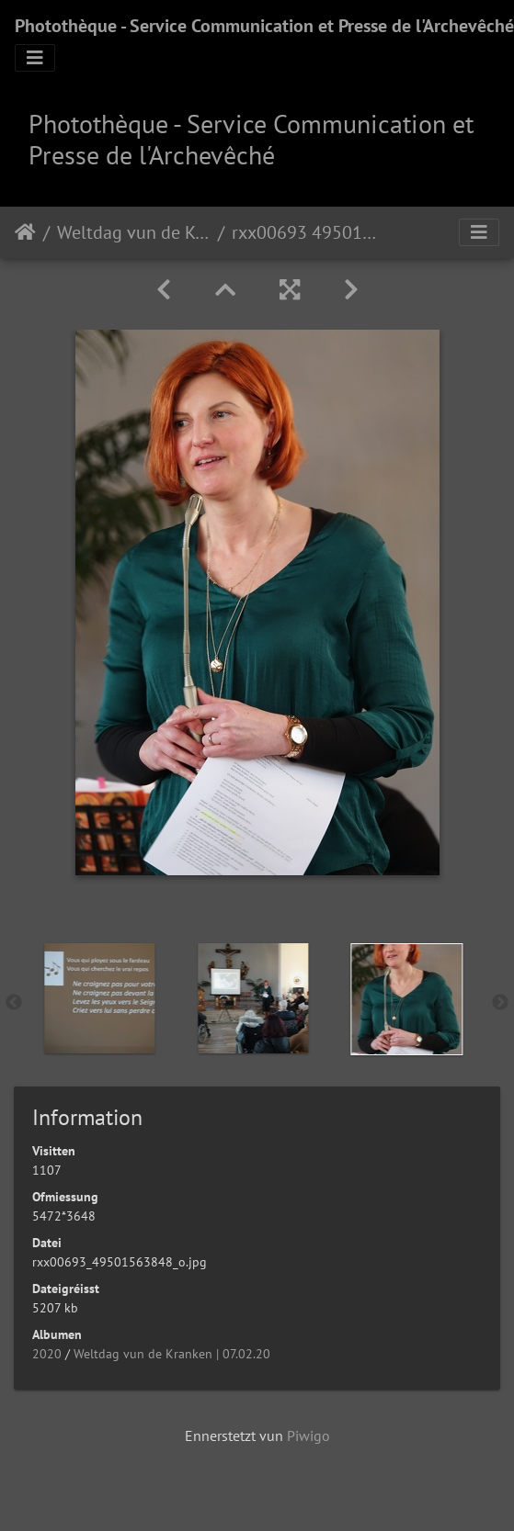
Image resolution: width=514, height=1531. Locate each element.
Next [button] (500, 1003)
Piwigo (308, 1435)
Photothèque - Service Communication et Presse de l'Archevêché (264, 26)
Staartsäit (25, 232)
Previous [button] (14, 1003)
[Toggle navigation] (35, 58)
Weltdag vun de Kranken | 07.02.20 (134, 232)
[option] (227, 998)
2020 (47, 1353)
